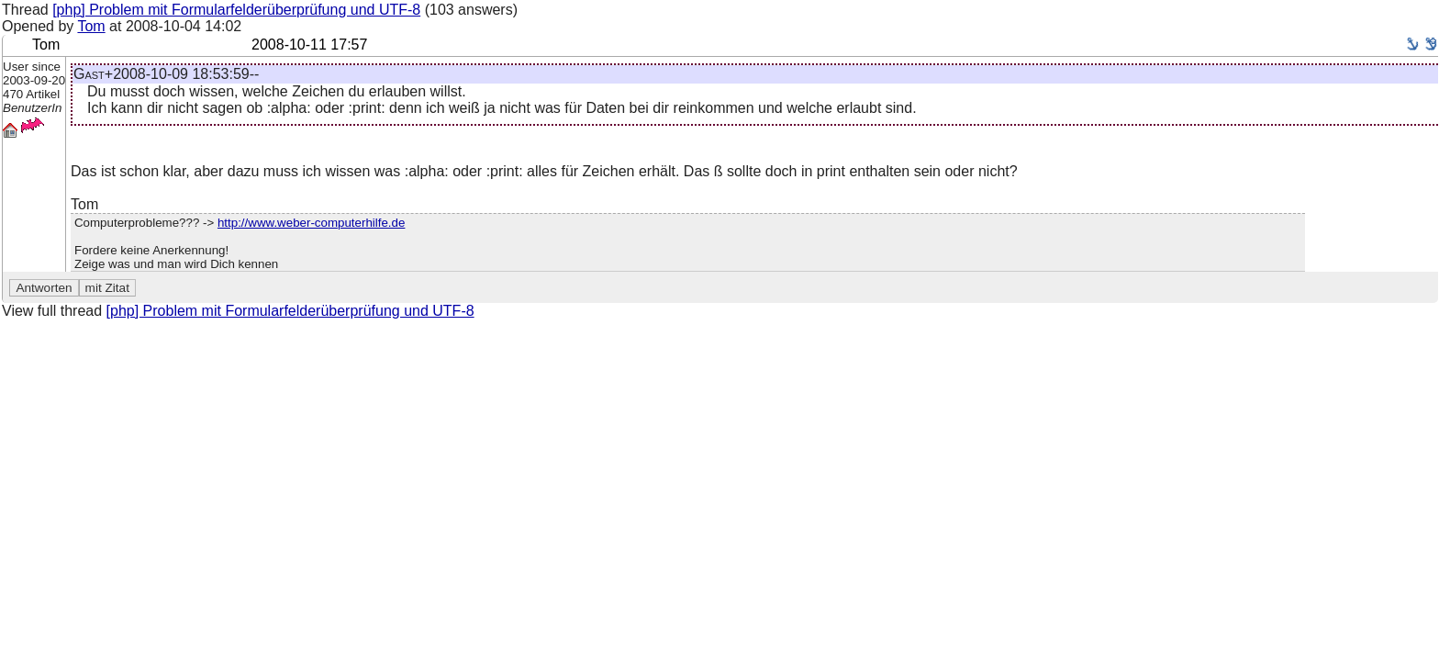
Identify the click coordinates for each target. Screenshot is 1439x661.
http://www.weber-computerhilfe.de (311, 223)
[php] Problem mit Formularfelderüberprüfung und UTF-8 (236, 9)
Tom (91, 26)
